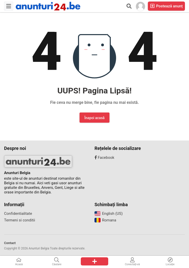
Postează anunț (166, 6)
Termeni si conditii (19, 220)
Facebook (104, 157)
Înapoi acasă (94, 118)
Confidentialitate (18, 213)
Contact (10, 243)
